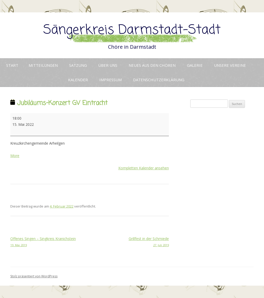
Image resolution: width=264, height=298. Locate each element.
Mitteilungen (43, 65)
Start (12, 65)
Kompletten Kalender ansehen (143, 167)
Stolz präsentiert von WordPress (33, 276)
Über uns (107, 65)
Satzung (78, 65)
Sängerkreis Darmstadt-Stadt (132, 30)
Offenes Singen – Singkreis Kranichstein (49, 242)
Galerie (195, 65)
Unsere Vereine (230, 65)
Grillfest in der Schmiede (129, 242)
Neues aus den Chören (152, 65)
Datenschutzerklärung (158, 79)
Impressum (110, 79)
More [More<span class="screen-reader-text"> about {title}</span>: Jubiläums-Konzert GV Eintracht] (14, 155)
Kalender (78, 79)
